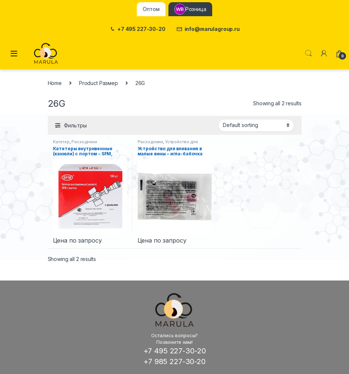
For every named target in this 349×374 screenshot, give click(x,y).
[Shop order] (256, 125)
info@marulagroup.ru (208, 29)
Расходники (84, 141)
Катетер (61, 141)
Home (55, 83)
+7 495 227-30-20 (137, 29)
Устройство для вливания (168, 144)
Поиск (309, 53)
